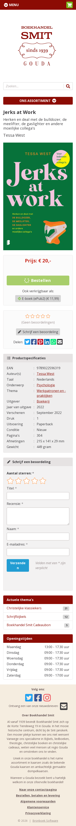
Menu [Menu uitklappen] (14, 5)
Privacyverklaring (38, 813)
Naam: (11, 529)
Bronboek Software (45, 821)
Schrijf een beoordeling (38, 332)
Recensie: (14, 503)
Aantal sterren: (19, 473)
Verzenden (18, 565)
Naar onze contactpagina (38, 789)
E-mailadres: (16, 544)
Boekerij (43, 401)
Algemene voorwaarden (38, 801)
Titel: (10, 488)
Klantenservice (38, 807)
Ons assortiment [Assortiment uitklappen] (35, 101)
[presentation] (33, 581)
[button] (69, 5)
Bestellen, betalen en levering (38, 795)
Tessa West (45, 373)
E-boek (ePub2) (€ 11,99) (38, 298)
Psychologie (46, 385)
